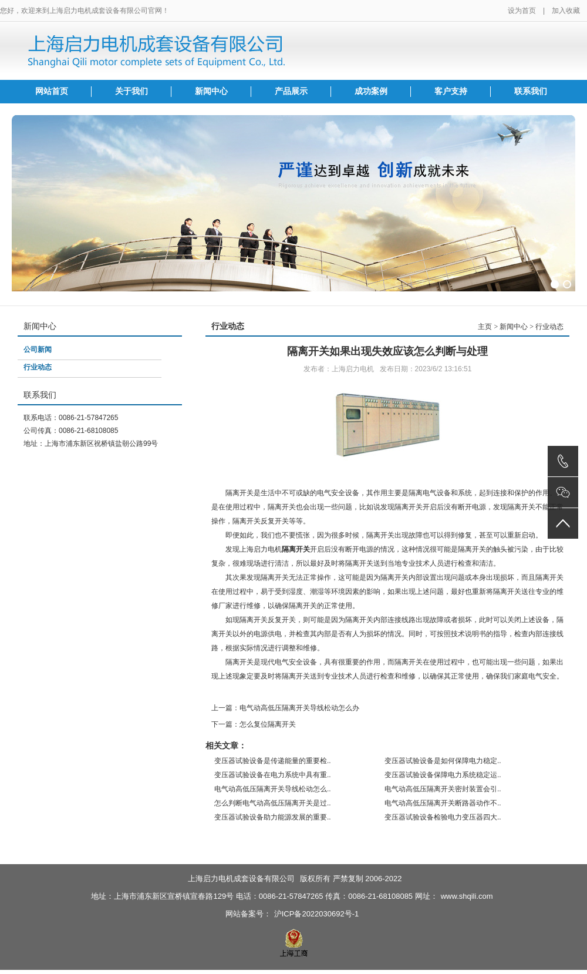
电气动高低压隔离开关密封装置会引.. (442, 789)
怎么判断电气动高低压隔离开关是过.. (272, 803)
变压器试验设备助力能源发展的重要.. (272, 817)
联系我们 (530, 91)
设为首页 (522, 10)
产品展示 (291, 91)
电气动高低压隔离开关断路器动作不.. (442, 803)
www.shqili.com (467, 896)
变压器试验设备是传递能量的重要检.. (272, 761)
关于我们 (131, 91)
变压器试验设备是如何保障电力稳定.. (442, 761)
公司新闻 (37, 349)
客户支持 (450, 91)
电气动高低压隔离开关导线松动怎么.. (272, 789)
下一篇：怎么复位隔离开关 (253, 724)
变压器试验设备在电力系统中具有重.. (272, 775)
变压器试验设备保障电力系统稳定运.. (442, 775)
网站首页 (51, 91)
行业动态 (37, 367)
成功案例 (371, 91)
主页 (485, 327)
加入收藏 (566, 10)
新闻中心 (211, 91)
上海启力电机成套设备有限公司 (241, 878)
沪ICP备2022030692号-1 (316, 913)
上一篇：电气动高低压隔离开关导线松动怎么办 (285, 708)
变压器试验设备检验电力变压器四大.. (442, 817)
